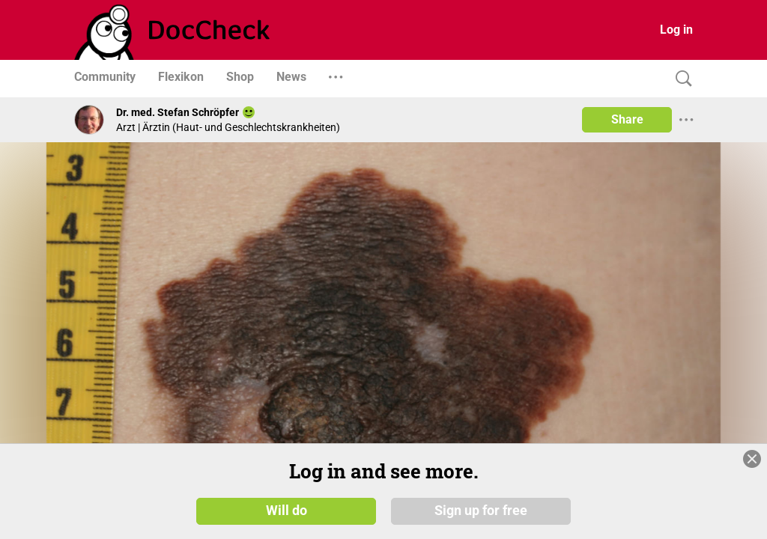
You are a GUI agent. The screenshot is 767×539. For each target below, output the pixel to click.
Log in (676, 29)
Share (627, 119)
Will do (286, 510)
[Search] (680, 79)
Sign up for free (480, 510)
